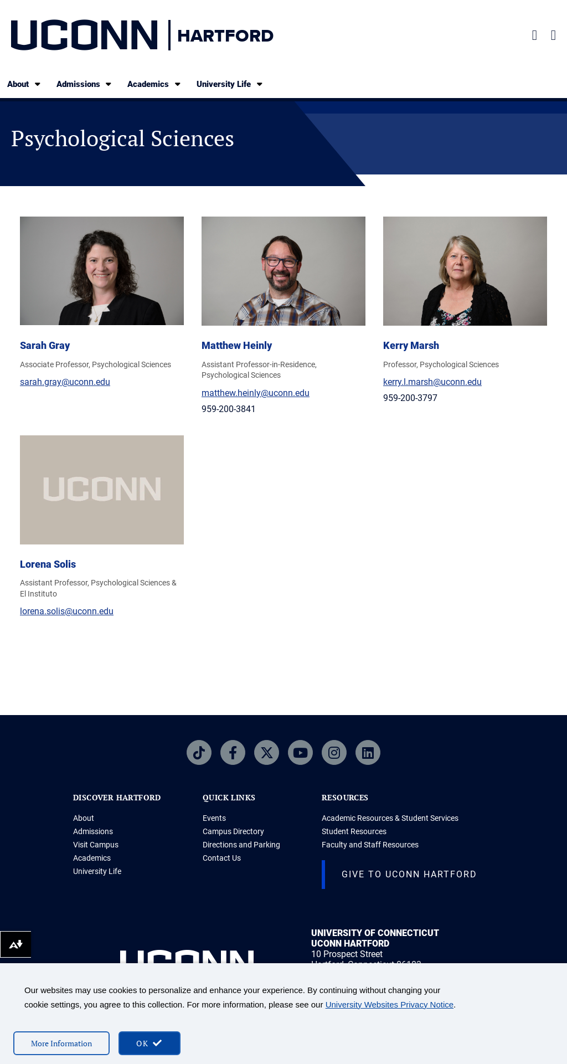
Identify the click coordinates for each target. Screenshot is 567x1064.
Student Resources (354, 831)
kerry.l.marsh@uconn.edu (432, 382)
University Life (230, 84)
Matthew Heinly (237, 345)
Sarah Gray (45, 345)
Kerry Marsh (411, 345)
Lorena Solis (48, 564)
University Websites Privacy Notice (389, 1004)
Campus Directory (233, 831)
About (24, 84)
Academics (154, 84)
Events (214, 818)
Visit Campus (95, 844)
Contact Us (222, 858)
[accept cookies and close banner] (149, 1043)
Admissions (85, 84)
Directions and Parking (241, 844)
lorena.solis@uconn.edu (67, 611)
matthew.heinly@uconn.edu (256, 393)
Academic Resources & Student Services (390, 818)
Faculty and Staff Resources (370, 844)
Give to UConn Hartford (409, 874)
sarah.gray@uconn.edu (65, 382)
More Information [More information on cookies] (61, 1043)
